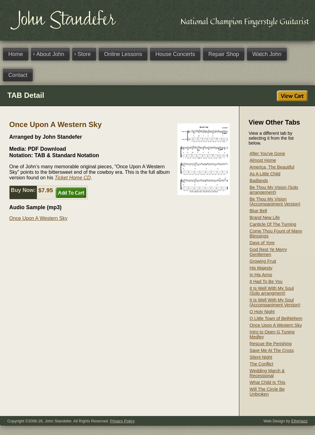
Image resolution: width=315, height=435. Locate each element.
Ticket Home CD (73, 177)
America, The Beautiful (271, 167)
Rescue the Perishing (270, 343)
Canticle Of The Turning (272, 224)
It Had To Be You (265, 281)
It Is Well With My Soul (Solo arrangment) (271, 291)
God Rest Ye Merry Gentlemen (268, 252)
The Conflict (261, 363)
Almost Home (262, 160)
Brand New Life (264, 217)
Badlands (258, 180)
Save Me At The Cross (271, 350)
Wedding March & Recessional (267, 373)
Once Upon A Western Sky (38, 218)
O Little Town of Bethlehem (275, 318)
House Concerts (175, 54)
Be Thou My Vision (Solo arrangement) (273, 190)
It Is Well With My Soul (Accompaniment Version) (274, 302)
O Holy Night (262, 311)
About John (50, 54)
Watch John (266, 54)
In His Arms (260, 274)
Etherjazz (299, 421)
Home (15, 54)
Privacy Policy (122, 421)
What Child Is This (267, 382)
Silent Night (260, 357)
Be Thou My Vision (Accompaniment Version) (274, 201)
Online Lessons (123, 54)
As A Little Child (264, 173)
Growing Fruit (262, 261)
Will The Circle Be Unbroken (267, 392)
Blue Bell (258, 210)
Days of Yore (262, 242)
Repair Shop (223, 54)
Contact (17, 75)
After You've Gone (267, 153)
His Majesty (260, 267)
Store (84, 54)
